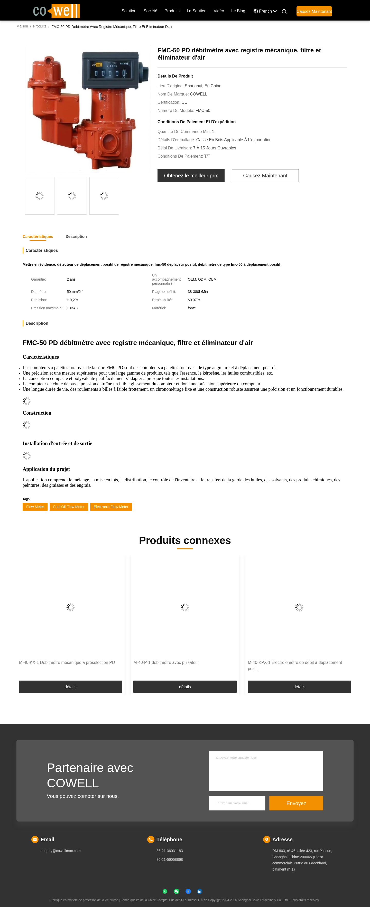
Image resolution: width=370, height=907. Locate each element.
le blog (238, 11)
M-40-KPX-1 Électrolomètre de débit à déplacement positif (295, 665)
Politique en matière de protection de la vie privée (84, 900)
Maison (22, 26)
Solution (129, 11)
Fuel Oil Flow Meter (68, 507)
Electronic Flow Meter (111, 507)
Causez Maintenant (314, 11)
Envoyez (296, 803)
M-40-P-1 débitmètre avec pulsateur (166, 662)
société (150, 11)
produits (172, 11)
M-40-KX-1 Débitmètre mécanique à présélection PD (67, 662)
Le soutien (197, 11)
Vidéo (219, 11)
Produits (39, 26)
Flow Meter (35, 507)
